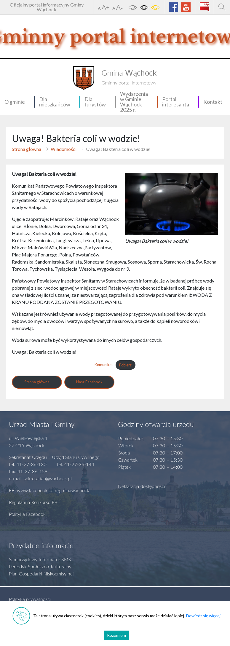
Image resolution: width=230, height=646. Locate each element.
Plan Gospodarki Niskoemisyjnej (41, 573)
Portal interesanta (175, 101)
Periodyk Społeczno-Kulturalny (40, 566)
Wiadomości (63, 149)
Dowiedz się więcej (203, 615)
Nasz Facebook (89, 381)
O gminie (14, 101)
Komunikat (104, 365)
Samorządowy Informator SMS (40, 559)
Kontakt (212, 101)
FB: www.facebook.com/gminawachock (49, 490)
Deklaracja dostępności (141, 486)
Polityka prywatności (30, 599)
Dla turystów (95, 101)
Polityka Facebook (27, 514)
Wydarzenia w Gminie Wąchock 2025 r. (134, 101)
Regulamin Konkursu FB (33, 502)
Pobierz (125, 365)
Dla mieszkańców (54, 101)
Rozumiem (116, 635)
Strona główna (26, 149)
